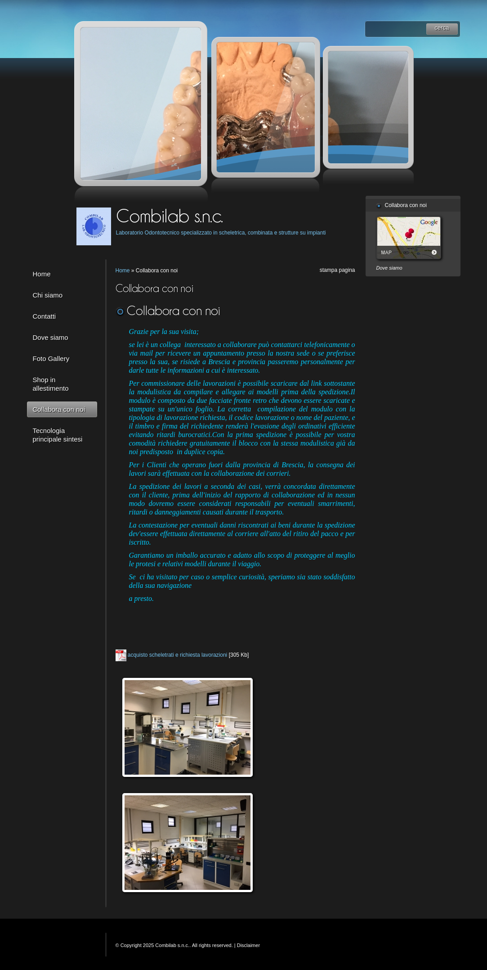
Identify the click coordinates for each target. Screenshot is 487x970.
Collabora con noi (59, 409)
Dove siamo (50, 337)
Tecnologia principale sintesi (58, 435)
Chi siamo (48, 295)
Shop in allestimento (51, 384)
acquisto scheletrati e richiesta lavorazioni (177, 655)
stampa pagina (337, 270)
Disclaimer (248, 945)
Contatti (44, 316)
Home (42, 274)
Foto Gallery (51, 358)
